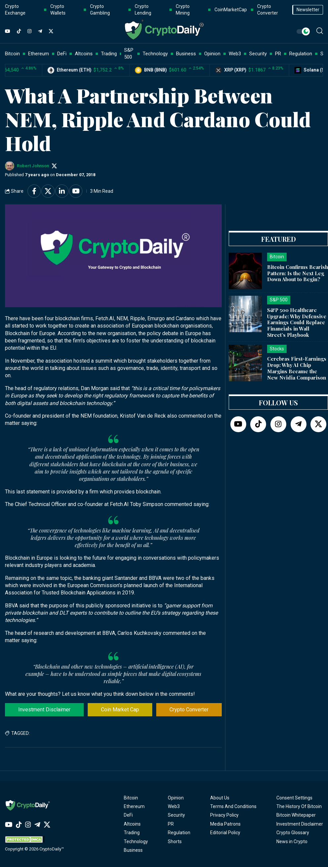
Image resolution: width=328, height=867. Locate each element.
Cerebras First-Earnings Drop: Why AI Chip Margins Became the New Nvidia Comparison (296, 368)
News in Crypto (291, 841)
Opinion (176, 797)
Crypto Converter (189, 709)
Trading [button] (109, 54)
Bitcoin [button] (12, 54)
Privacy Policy (224, 815)
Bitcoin (131, 797)
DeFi (128, 815)
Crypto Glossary (292, 832)
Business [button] (186, 54)
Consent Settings (294, 797)
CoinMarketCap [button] (230, 9)
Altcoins (132, 824)
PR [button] (278, 54)
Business (133, 850)
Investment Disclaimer (44, 709)
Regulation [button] (300, 54)
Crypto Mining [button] (183, 10)
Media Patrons (225, 824)
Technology (136, 841)
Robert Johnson (33, 165)
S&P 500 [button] (128, 53)
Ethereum (134, 806)
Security (176, 815)
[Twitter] (51, 31)
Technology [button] (155, 54)
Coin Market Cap (120, 709)
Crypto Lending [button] (143, 10)
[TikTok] (19, 31)
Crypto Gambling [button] (100, 10)
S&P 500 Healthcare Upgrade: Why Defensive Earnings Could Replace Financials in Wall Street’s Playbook (296, 322)
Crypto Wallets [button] (58, 10)
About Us (219, 797)
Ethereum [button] (38, 54)
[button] (319, 30)
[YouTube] (7, 31)
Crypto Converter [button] (267, 10)
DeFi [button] (62, 54)
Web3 (174, 806)
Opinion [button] (212, 54)
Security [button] (258, 54)
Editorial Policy (225, 832)
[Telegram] (40, 31)
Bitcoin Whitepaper (296, 815)
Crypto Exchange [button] (15, 10)
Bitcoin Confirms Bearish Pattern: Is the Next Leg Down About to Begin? (297, 273)
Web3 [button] (235, 54)
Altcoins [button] (84, 54)
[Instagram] (29, 31)
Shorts (175, 841)
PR (171, 824)
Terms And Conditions (233, 806)
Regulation (179, 832)
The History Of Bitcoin (299, 806)
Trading (132, 832)
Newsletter (308, 9)
